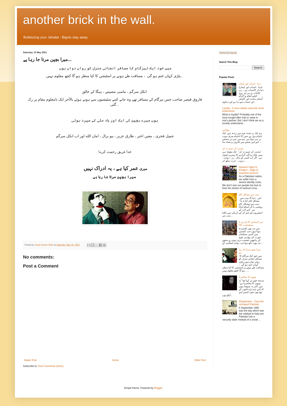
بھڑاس (225, 129)
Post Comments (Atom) (51, 366)
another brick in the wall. (89, 20)
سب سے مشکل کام (249, 194)
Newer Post (30, 360)
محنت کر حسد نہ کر (232, 148)
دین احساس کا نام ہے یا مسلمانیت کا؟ (251, 223)
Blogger (158, 388)
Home (115, 360)
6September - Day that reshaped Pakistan (251, 303)
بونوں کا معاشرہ (247, 277)
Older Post (200, 360)
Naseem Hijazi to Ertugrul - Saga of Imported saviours (248, 170)
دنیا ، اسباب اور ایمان (249, 83)
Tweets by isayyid (228, 52)
